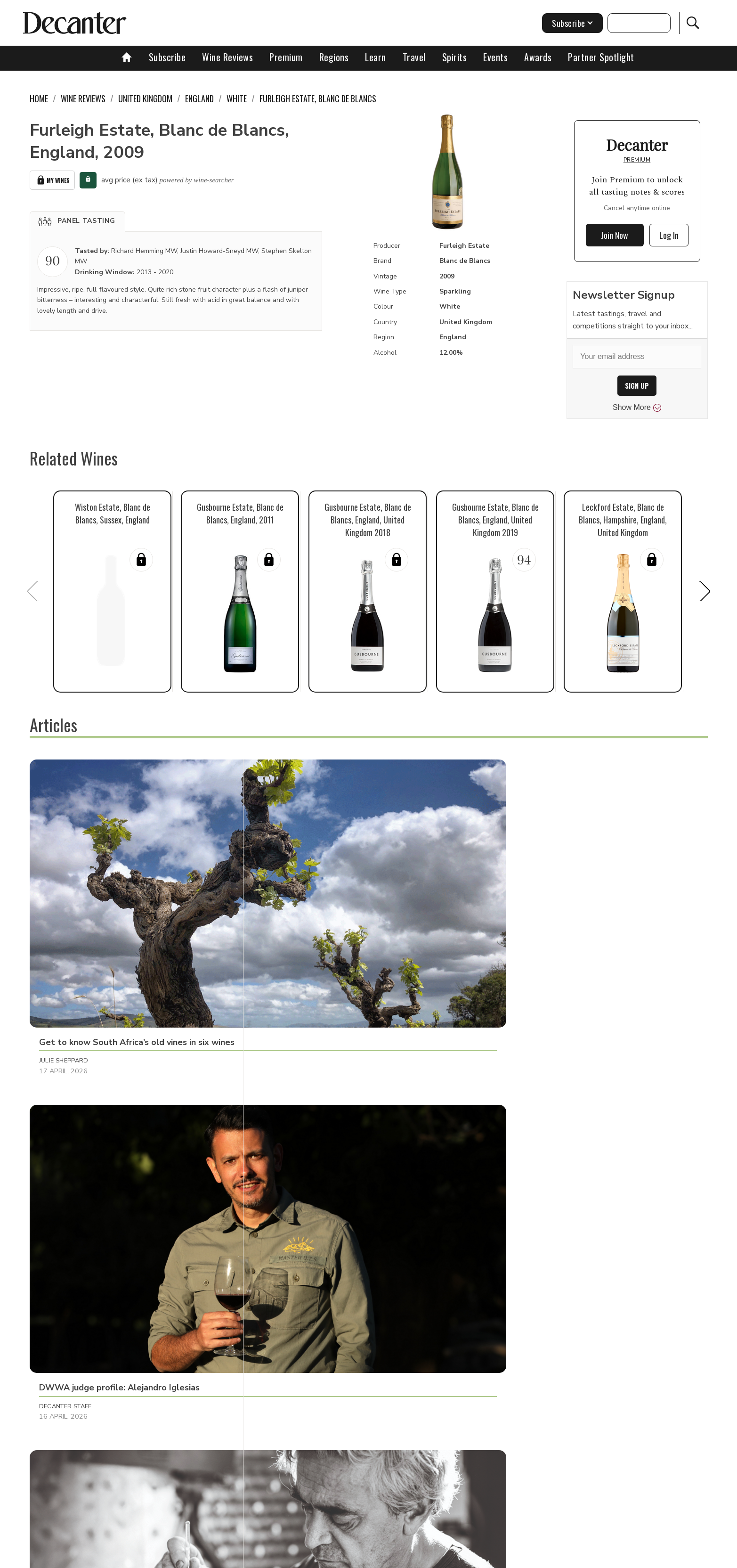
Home (39, 98)
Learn (375, 57)
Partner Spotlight (601, 57)
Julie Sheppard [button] (64, 918)
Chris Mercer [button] (509, 1121)
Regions (334, 57)
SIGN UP (637, 386)
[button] (77, 219)
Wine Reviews (227, 57)
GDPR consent (515, 1557)
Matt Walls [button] (59, 1323)
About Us (193, 1557)
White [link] (237, 98)
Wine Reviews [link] (83, 98)
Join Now (614, 235)
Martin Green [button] (62, 1121)
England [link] (199, 98)
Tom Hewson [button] (284, 1121)
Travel (414, 57)
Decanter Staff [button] (289, 918)
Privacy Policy (385, 1557)
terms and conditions (451, 1557)
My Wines (52, 179)
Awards (537, 57)
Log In (669, 235)
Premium (286, 57)
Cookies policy (329, 1557)
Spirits (454, 57)
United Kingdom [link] (145, 98)
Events (495, 57)
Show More (637, 407)
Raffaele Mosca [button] (513, 918)
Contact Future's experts (257, 1557)
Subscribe (167, 57)
